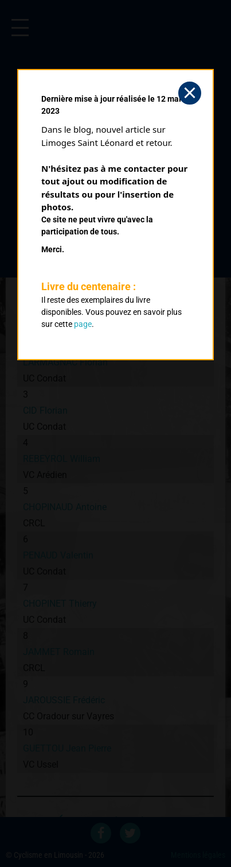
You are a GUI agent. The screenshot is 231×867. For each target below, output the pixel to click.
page (83, 324)
